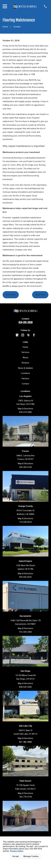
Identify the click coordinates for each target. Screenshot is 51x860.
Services (25, 352)
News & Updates (25, 368)
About (25, 357)
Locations (25, 373)
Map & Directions (25, 408)
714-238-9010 (25, 522)
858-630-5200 (25, 687)
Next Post (40, 294)
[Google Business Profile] (17, 335)
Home (25, 347)
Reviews (25, 363)
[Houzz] (28, 335)
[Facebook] (34, 335)
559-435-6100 (25, 467)
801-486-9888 (25, 742)
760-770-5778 (25, 797)
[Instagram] (22, 335)
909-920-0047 (25, 577)
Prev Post (10, 294)
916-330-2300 (25, 632)
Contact (25, 383)
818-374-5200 (25, 412)
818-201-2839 (25, 322)
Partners (25, 378)
